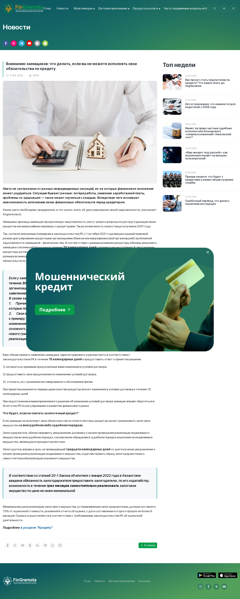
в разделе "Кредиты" (37, 527)
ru (205, 8)
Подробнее (54, 310)
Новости (62, 8)
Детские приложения (122, 580)
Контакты (144, 580)
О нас (47, 8)
